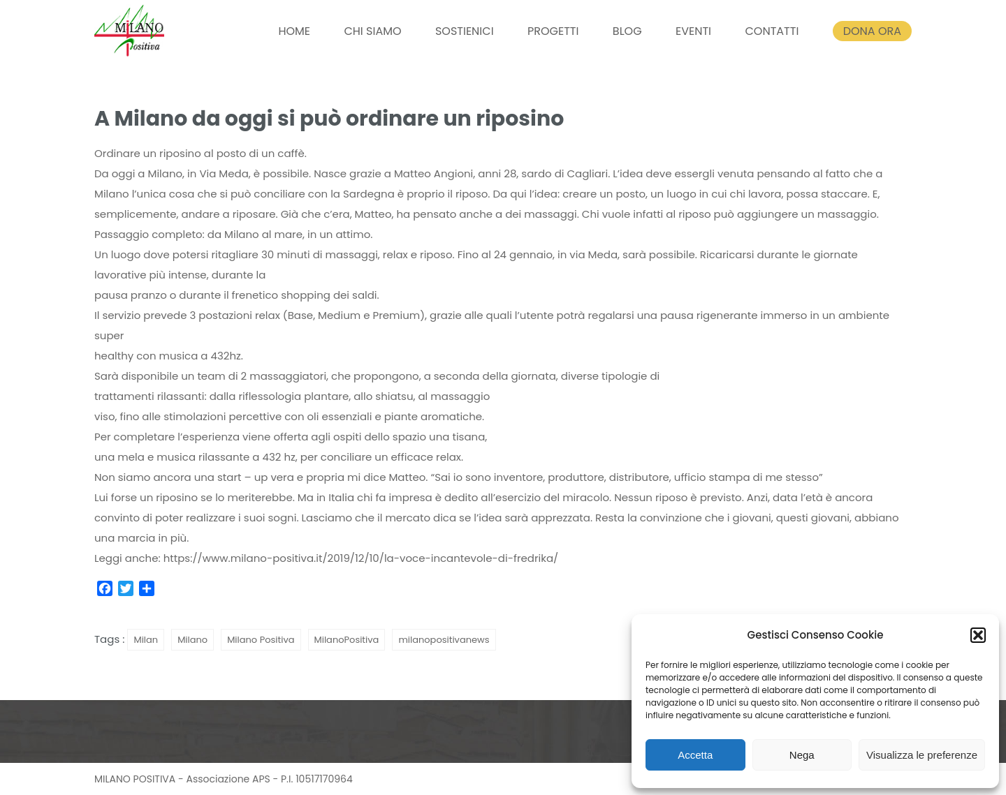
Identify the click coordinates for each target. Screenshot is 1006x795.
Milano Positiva (260, 639)
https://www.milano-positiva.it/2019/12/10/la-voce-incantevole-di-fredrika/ (361, 558)
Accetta (695, 755)
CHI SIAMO (372, 31)
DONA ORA (872, 31)
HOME (294, 31)
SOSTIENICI (464, 31)
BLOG (627, 31)
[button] (978, 635)
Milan (145, 639)
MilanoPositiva (346, 639)
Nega (802, 755)
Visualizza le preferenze (921, 755)
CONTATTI (772, 31)
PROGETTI (552, 31)
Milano (192, 639)
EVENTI (693, 31)
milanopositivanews (443, 639)
